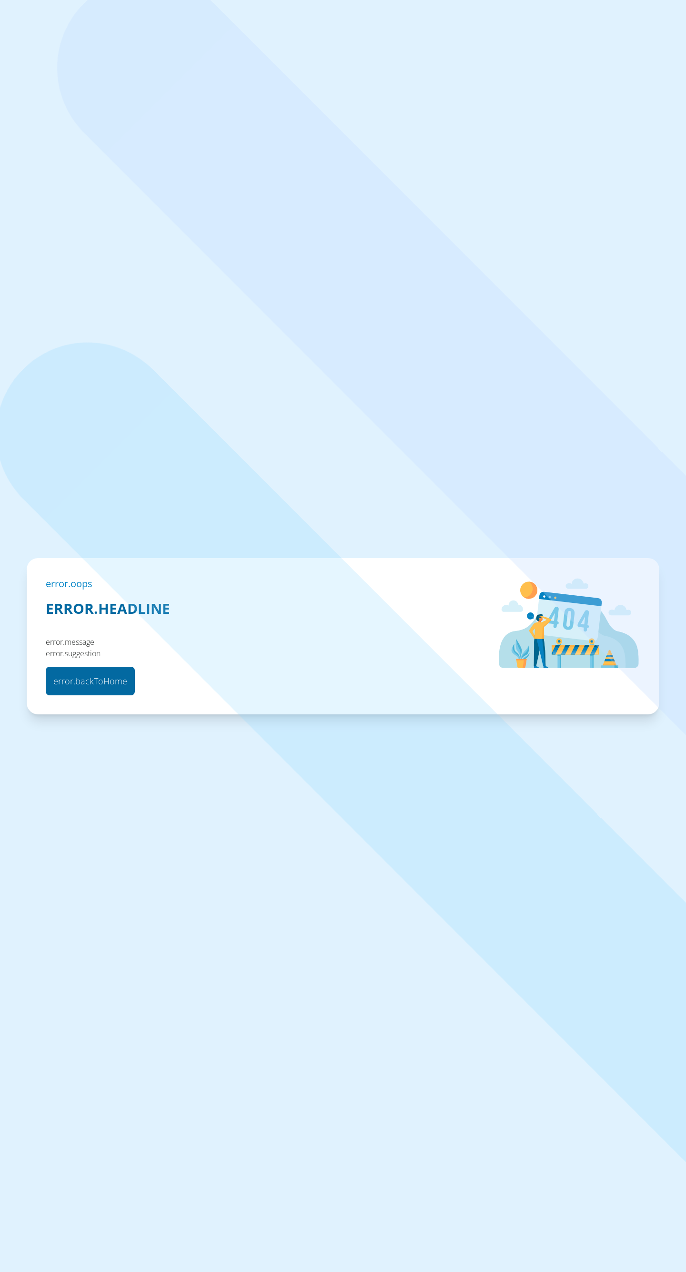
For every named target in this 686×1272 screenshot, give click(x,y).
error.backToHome (90, 681)
